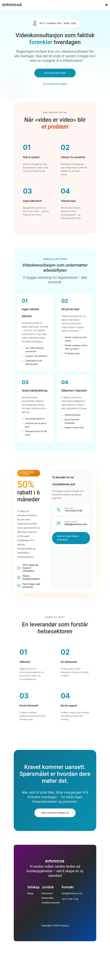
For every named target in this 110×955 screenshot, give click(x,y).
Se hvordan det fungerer (55, 84)
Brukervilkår (48, 898)
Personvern (47, 893)
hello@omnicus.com (72, 893)
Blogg (30, 893)
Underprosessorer (51, 902)
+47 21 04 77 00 (70, 899)
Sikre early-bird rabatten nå (55, 812)
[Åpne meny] (106, 5)
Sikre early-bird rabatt (55, 73)
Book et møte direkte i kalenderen (68, 538)
